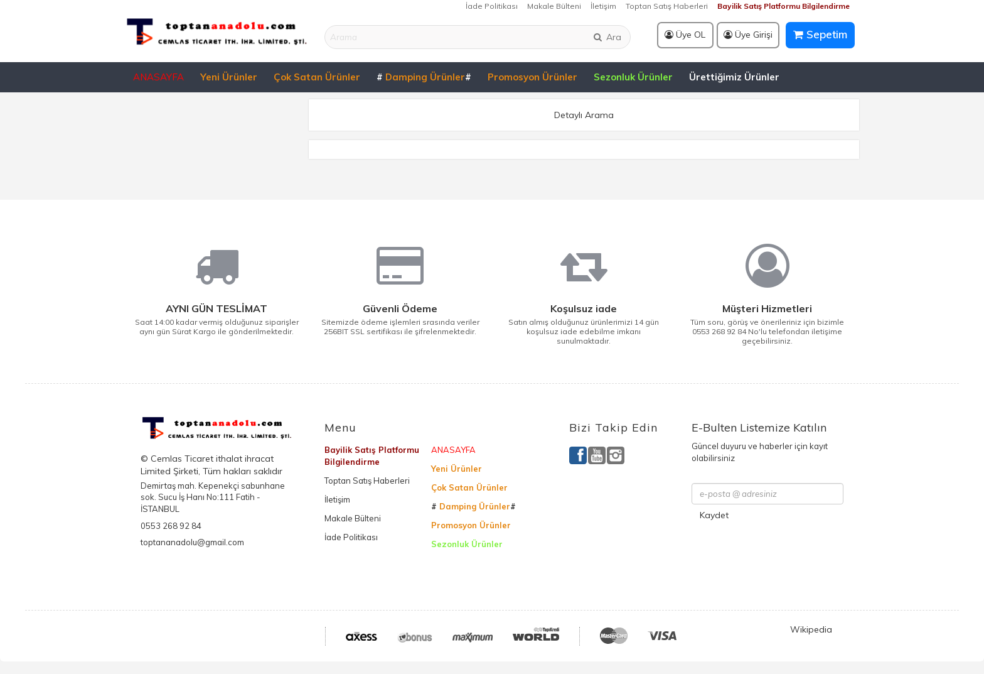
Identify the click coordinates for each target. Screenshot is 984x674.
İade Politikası (492, 6)
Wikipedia (811, 629)
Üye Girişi (748, 34)
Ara (606, 37)
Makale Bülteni (554, 6)
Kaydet (714, 515)
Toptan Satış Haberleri (667, 6)
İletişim (603, 6)
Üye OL (685, 34)
